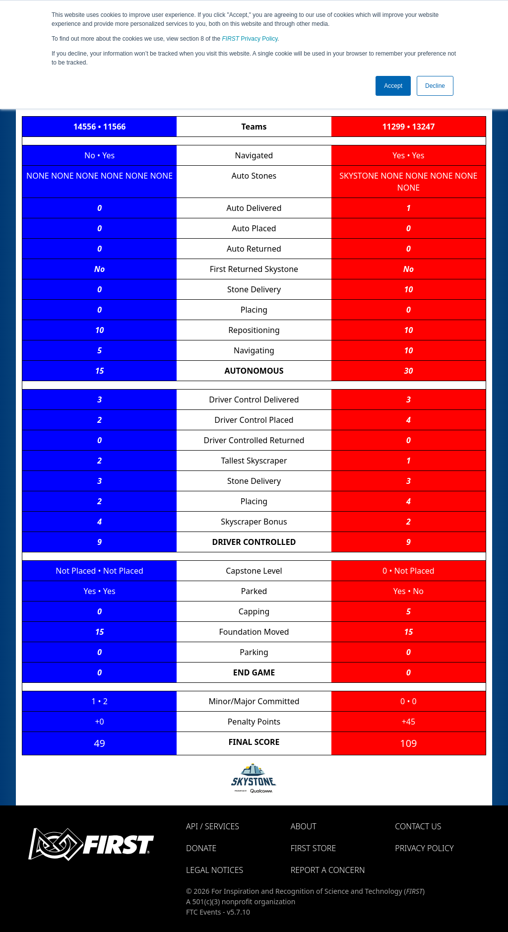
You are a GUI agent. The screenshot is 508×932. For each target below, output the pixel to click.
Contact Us (418, 826)
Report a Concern (328, 870)
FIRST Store (313, 848)
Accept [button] (393, 85)
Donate (201, 848)
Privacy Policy (250, 38)
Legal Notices (214, 870)
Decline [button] (435, 85)
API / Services (212, 826)
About (304, 826)
